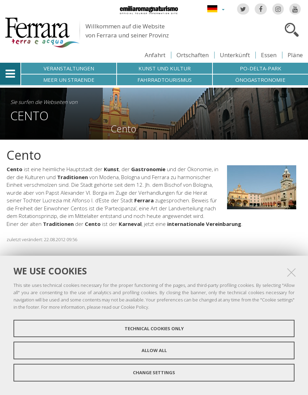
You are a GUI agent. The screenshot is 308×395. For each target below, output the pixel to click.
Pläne (295, 55)
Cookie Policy (134, 307)
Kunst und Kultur (164, 68)
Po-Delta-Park (260, 68)
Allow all (154, 350)
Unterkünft (235, 55)
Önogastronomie (260, 79)
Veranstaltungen (69, 68)
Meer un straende (68, 79)
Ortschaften (192, 55)
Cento (29, 115)
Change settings (154, 372)
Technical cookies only (154, 328)
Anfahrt (155, 55)
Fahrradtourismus (164, 79)
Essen (269, 55)
